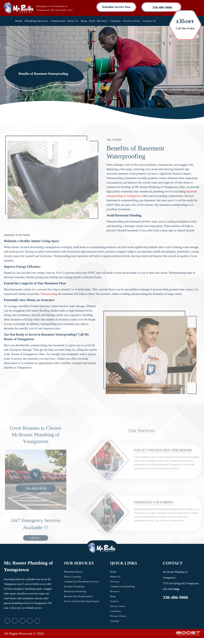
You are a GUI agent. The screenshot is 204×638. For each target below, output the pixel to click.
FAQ (92, 20)
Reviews (102, 20)
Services (115, 581)
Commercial (57, 20)
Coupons (115, 20)
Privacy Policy (118, 616)
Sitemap (114, 621)
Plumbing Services (36, 20)
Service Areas (131, 20)
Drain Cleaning (72, 576)
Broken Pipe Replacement (78, 596)
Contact (114, 601)
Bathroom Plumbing (75, 591)
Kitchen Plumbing (74, 586)
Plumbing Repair (73, 571)
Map (176, 589)
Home (19, 20)
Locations (115, 611)
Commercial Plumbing (122, 586)
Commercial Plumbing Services (81, 581)
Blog (84, 20)
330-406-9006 (175, 597)
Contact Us (149, 20)
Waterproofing (49, 306)
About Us (73, 20)
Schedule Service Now (116, 7)
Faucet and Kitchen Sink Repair (82, 601)
